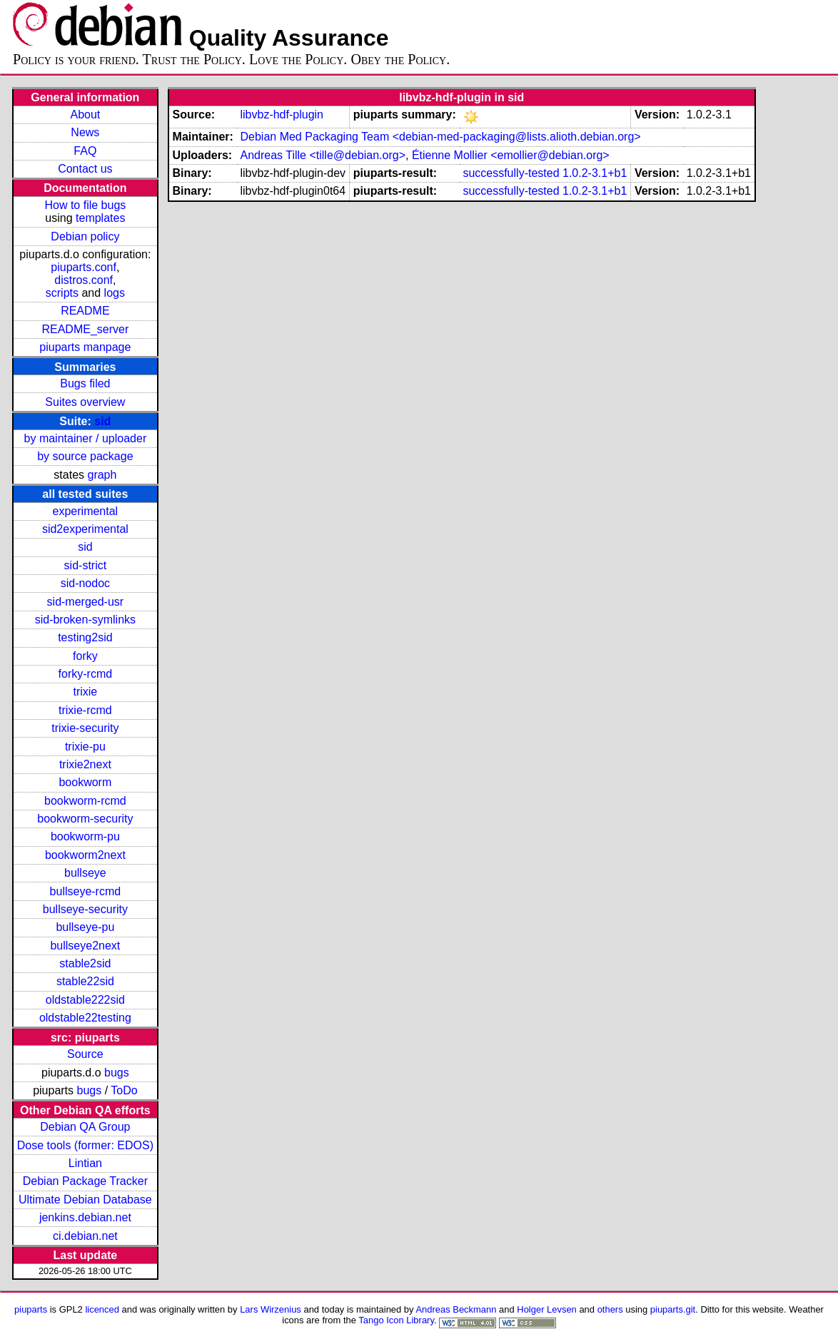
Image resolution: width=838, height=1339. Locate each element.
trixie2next (85, 764)
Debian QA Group (85, 1127)
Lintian (85, 1163)
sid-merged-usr (85, 602)
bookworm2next (85, 855)
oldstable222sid (85, 1000)
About (85, 114)
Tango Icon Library (396, 1320)
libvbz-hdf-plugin (281, 114)
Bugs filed (85, 383)
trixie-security (84, 728)
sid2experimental (85, 529)
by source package (85, 456)
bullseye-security (85, 909)
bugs (116, 1072)
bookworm (85, 782)
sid (102, 421)
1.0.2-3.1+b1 (594, 173)
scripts (62, 293)
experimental (85, 511)
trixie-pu (85, 746)
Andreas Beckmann (455, 1309)
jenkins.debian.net (85, 1217)
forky (85, 656)
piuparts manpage (85, 347)
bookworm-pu (85, 836)
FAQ (85, 151)
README (85, 311)
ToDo (124, 1090)
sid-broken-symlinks (85, 620)
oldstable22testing (85, 1018)
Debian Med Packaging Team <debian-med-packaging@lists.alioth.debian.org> (440, 137)
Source (85, 1054)
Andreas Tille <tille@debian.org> (322, 155)
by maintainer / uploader (85, 438)
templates (100, 218)
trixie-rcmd (85, 710)
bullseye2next (85, 946)
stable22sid (85, 981)
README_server (84, 329)
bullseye (85, 873)
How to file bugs (85, 205)
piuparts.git (672, 1309)
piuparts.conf (83, 267)
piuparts (30, 1309)
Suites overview (85, 402)
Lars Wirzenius (270, 1309)
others (610, 1309)
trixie (85, 692)
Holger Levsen (547, 1309)
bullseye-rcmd (85, 891)
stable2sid (85, 963)
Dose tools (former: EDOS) (85, 1145)
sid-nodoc (85, 583)
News (85, 132)
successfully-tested (511, 173)
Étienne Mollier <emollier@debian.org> (511, 155)
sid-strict (85, 565)
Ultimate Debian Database (85, 1199)
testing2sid (85, 637)
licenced (102, 1309)
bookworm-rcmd (85, 801)
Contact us (85, 169)
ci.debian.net (85, 1236)
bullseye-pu (85, 927)
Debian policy (85, 236)
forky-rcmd (86, 674)
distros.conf (83, 280)
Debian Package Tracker (85, 1181)
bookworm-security (85, 819)
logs (114, 293)
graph (101, 475)
